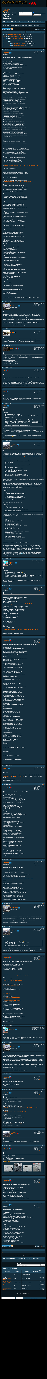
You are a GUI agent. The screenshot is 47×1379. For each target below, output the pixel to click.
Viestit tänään (35, 21)
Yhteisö (21, 21)
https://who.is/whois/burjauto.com (11, 997)
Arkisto (41, 1298)
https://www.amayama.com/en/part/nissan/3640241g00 (17, 603)
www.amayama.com (16, 1123)
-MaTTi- (13, 445)
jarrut (4, 1252)
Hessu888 (14, 306)
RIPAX (5, 768)
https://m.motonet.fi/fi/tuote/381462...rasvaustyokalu (18, 181)
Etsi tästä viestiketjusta (31, 31)
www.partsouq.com (19, 776)
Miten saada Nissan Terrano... (15, 34)
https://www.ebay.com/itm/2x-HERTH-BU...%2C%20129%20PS (21, 165)
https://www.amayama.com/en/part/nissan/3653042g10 (19, 878)
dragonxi (6, 53)
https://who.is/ (6, 993)
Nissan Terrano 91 (6, 1274)
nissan (16, 1252)
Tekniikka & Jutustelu (6, 11)
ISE (4, 391)
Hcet (12, 332)
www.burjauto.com (7, 776)
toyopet (11, 563)
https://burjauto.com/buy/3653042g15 (12, 980)
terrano (19, 1252)
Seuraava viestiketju (28, 1255)
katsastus (7, 1252)
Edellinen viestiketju (18, 1255)
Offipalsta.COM (7, 8)
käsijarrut (12, 1252)
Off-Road (7, 9)
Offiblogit (14, 21)
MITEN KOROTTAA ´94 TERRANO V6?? (7, 1282)
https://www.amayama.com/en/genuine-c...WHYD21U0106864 (24, 456)
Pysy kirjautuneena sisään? (40, 13)
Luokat (4, 1249)
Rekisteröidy (6, 21)
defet (4, 406)
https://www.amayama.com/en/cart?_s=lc (15, 1111)
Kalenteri (28, 21)
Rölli (4, 370)
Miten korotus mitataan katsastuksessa (8, 1285)
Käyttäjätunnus (15, 12)
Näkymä (41, 31)
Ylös (44, 1298)
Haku (42, 21)
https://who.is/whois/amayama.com (12, 1000)
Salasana (14, 14)
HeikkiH (13, 348)
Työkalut (22, 31)
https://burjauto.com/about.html (11, 985)
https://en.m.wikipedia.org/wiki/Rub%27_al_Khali (17, 975)
